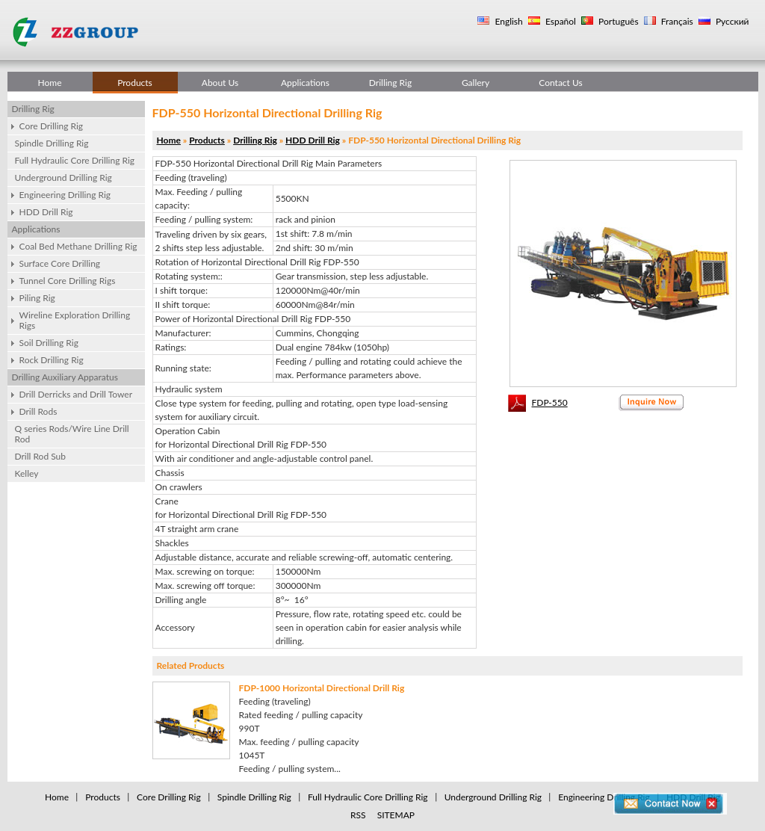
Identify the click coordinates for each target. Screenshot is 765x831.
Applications (305, 82)
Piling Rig (37, 297)
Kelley (27, 473)
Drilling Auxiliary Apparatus (65, 377)
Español (559, 21)
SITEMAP (396, 815)
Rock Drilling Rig (51, 359)
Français (676, 21)
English (507, 21)
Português (617, 21)
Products (134, 82)
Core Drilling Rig (51, 126)
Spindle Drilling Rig (52, 143)
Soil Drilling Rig (48, 342)
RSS (358, 815)
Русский (731, 21)
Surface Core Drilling (60, 263)
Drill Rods (38, 411)
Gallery (475, 82)
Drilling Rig (390, 82)
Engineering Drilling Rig (65, 194)
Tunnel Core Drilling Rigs (67, 280)
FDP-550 (550, 402)
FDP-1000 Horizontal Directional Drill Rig (322, 687)
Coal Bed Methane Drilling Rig (78, 246)
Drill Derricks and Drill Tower (76, 394)
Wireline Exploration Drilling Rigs (75, 320)
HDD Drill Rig (46, 211)
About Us (220, 82)
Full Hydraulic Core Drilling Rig (75, 160)
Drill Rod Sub (40, 456)
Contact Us (560, 82)
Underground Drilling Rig (63, 177)
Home (50, 82)
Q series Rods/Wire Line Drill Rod (72, 434)
